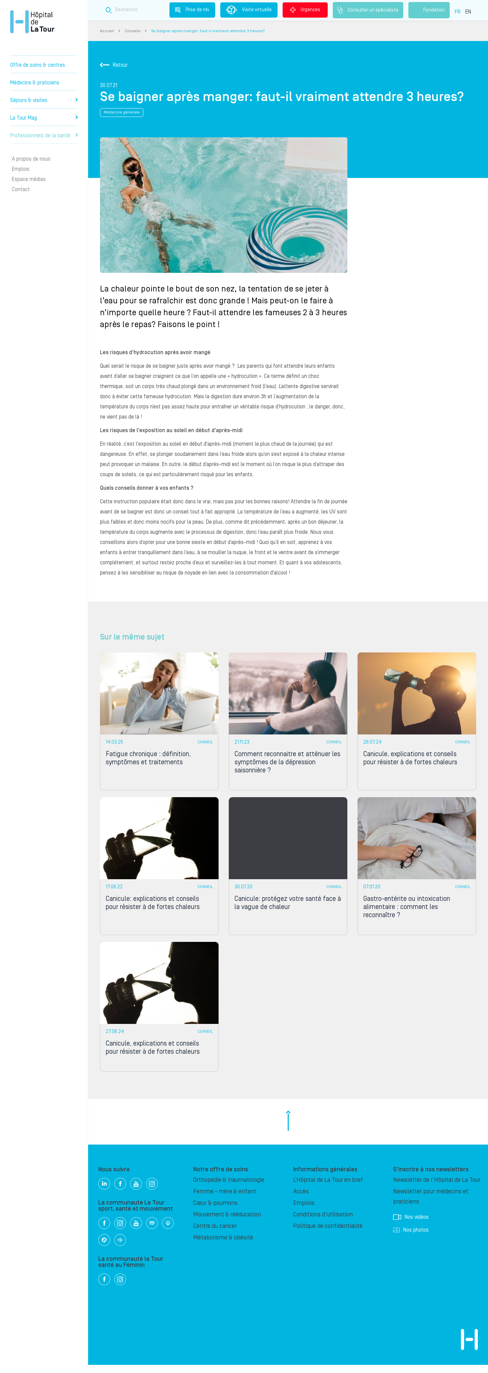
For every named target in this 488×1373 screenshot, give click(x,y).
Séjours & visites (44, 100)
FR (458, 12)
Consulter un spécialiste (368, 10)
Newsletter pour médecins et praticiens (430, 1204)
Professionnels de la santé (44, 136)
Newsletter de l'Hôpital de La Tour (437, 1188)
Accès (301, 1199)
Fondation (429, 10)
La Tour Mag (44, 118)
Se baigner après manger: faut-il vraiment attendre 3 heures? (208, 31)
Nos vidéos (411, 1225)
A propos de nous (31, 159)
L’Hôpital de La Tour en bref (328, 1188)
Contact (21, 189)
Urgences (305, 10)
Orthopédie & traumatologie (228, 1188)
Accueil (107, 31)
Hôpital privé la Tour (32, 21)
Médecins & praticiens (34, 83)
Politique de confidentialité (328, 1234)
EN (468, 12)
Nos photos (411, 1238)
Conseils (132, 31)
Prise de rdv (192, 10)
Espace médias (29, 179)
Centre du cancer (215, 1234)
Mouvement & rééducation (227, 1222)
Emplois (20, 169)
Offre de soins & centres (37, 65)
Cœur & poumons (215, 1211)
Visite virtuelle (249, 9)
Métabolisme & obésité (223, 1245)
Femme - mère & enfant (224, 1199)
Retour (114, 65)
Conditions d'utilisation (323, 1222)
